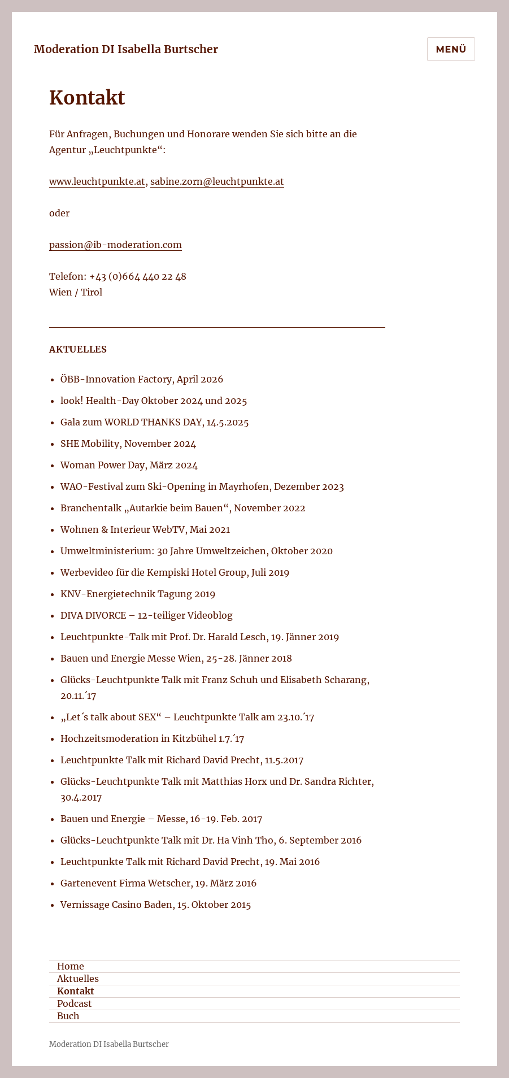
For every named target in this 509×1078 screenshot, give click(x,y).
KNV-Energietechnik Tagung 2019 (138, 593)
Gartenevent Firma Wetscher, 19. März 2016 (158, 883)
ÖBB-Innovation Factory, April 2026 (142, 379)
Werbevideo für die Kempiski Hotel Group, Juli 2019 (175, 572)
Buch (68, 1016)
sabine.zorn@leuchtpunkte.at (217, 181)
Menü (451, 49)
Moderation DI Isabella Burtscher (126, 49)
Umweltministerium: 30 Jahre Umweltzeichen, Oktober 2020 (196, 551)
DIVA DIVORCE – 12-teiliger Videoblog (146, 615)
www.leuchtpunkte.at (97, 181)
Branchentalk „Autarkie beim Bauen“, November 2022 (183, 508)
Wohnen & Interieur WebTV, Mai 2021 (145, 529)
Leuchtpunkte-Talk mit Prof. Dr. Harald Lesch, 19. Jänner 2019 (200, 636)
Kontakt (75, 991)
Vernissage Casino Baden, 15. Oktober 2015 (155, 904)
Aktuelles (78, 978)
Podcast (74, 1003)
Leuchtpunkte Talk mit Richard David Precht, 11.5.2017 (181, 760)
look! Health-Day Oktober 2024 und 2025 (153, 400)
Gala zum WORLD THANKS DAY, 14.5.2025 (154, 422)
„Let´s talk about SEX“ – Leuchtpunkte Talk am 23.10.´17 (187, 717)
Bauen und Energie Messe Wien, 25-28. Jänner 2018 (176, 658)
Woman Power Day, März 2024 (129, 465)
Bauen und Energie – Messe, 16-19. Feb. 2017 (161, 818)
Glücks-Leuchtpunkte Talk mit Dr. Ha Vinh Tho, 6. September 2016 (211, 840)
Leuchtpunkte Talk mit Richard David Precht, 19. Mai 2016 (190, 861)
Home (70, 966)
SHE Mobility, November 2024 (128, 443)
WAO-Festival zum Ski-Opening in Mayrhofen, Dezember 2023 (202, 486)
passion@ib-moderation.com (115, 244)
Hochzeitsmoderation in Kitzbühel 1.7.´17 (152, 738)
